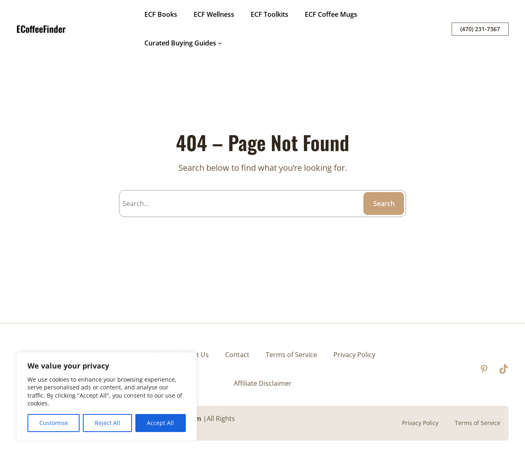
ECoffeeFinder (41, 28)
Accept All (160, 423)
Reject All (107, 423)
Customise (53, 423)
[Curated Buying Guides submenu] (220, 43)
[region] (106, 396)
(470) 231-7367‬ (480, 29)
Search (384, 203)
